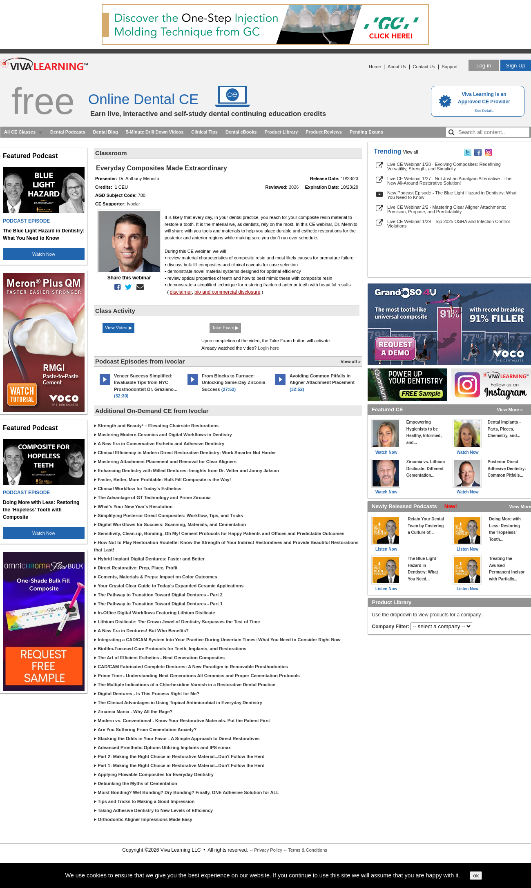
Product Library (281, 131)
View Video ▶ (118, 327)
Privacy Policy (268, 850)
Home (375, 66)
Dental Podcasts (67, 131)
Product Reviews (324, 131)
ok (476, 875)
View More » (510, 409)
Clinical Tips (204, 131)
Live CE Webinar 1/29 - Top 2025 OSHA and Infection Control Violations (448, 223)
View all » (351, 361)
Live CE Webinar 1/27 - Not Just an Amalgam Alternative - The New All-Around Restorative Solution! (449, 180)
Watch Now (43, 254)
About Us (397, 66)
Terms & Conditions (307, 850)
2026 (294, 187)
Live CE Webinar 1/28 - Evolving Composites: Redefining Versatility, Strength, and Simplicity (444, 166)
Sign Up (515, 65)
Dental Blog (105, 131)
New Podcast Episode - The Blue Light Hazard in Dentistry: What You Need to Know (452, 195)
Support (449, 66)
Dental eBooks (241, 131)
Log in (483, 65)
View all (410, 152)
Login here (268, 348)
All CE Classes (20, 131)
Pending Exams (366, 131)
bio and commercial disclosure (227, 292)
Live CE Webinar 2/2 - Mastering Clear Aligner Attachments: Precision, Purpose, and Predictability (446, 209)
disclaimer (181, 292)
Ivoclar (133, 203)
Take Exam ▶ (225, 327)
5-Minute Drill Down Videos (155, 131)
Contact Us (424, 66)
